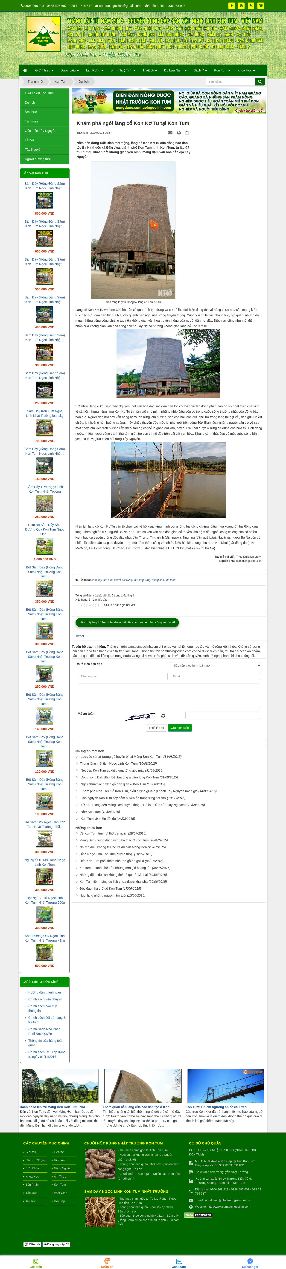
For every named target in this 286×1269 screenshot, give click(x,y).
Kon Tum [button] (222, 71)
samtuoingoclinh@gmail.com (119, 6)
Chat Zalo (179, 1267)
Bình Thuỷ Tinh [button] (123, 71)
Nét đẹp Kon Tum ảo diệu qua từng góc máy (112, 770)
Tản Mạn (31, 1193)
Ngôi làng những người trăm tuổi (102, 895)
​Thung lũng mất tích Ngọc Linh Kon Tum (109, 763)
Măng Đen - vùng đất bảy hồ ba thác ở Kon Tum (114, 840)
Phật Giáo (60, 1193)
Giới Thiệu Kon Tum (39, 93)
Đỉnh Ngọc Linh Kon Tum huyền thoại (106, 854)
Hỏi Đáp (59, 1201)
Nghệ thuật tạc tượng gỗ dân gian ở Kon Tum (113, 784)
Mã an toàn (86, 713)
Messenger (250, 1267)
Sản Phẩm (32, 1184)
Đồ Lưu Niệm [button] (175, 71)
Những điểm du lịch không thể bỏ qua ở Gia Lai (113, 875)
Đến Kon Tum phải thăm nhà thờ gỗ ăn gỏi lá (111, 861)
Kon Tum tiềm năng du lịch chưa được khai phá (113, 881)
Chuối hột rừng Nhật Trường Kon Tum (123, 1143)
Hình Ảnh (60, 1160)
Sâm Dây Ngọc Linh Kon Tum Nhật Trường (126, 1191)
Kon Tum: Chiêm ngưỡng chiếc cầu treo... (217, 1107)
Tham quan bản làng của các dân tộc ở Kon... (137, 1107)
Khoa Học (32, 1176)
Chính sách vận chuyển (45, 999)
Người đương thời (38, 159)
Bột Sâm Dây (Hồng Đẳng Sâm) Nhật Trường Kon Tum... (45, 571)
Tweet (80, 636)
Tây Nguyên (33, 149)
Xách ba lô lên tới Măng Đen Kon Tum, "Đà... (54, 1107)
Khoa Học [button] (246, 71)
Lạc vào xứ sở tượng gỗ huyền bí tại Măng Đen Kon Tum (121, 756)
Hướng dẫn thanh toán (44, 992)
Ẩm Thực (60, 1176)
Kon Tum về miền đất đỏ (98, 818)
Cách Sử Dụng (36, 1160)
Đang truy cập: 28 (56, 1244)
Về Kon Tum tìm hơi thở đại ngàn (103, 833)
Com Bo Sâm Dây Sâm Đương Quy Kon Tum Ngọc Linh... (44, 529)
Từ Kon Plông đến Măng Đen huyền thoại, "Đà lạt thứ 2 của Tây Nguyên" (133, 805)
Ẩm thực (31, 112)
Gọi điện (35, 1267)
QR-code (32, 1244)
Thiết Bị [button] (150, 71)
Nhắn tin (107, 1267)
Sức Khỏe (32, 1168)
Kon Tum (60, 1184)
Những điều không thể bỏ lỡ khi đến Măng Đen (113, 847)
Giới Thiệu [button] (44, 71)
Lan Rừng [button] (94, 71)
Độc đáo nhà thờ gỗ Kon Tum (100, 888)
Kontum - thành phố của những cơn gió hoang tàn (115, 868)
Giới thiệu (32, 1152)
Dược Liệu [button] (70, 71)
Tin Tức (31, 1201)
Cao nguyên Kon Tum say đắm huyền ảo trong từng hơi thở (123, 798)
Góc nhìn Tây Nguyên (40, 131)
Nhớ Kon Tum (91, 812)
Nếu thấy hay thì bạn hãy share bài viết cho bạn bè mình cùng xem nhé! (127, 622)
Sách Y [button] (200, 71)
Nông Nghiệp (62, 1168)
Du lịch (30, 102)
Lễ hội (29, 140)
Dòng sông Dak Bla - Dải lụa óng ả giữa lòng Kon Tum (120, 777)
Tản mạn (31, 121)
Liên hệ (59, 1152)
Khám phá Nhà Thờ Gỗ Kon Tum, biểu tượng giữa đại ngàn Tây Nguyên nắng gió (139, 791)
